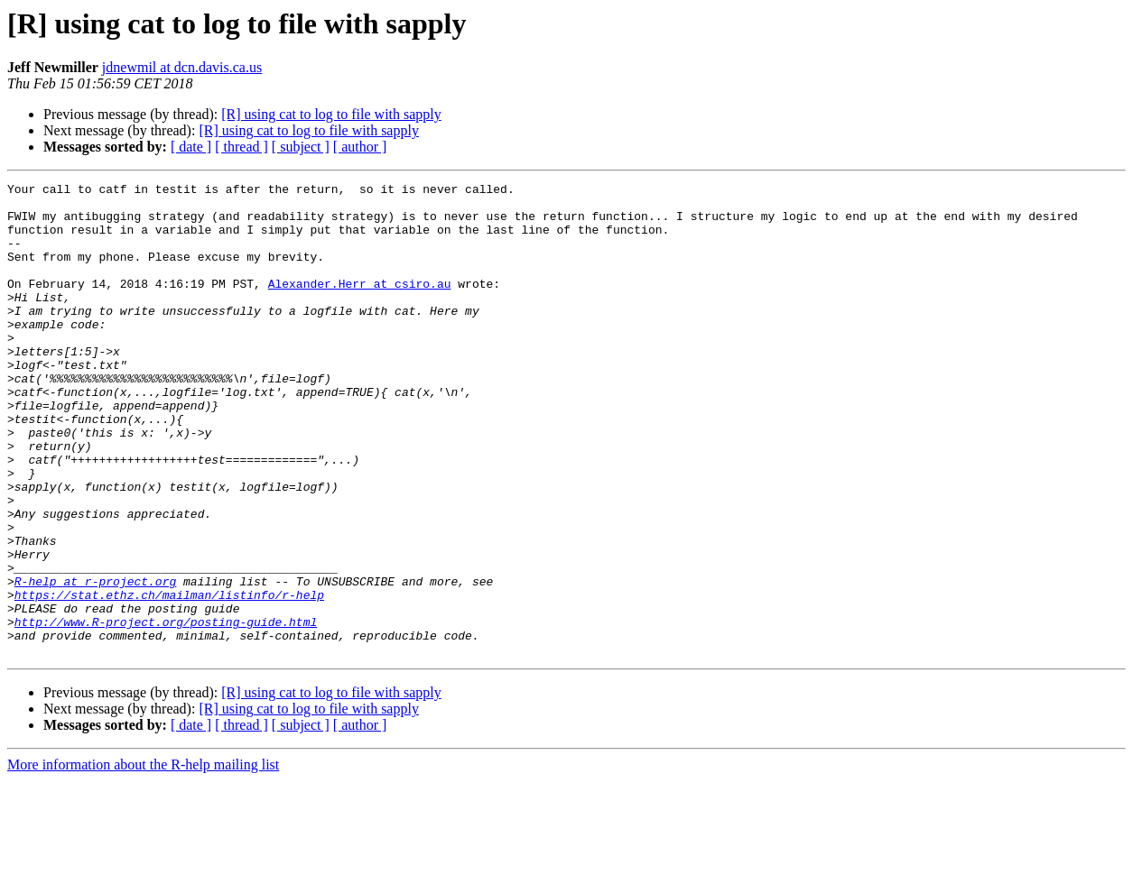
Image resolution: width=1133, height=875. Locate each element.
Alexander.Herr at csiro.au (359, 305)
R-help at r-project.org (95, 662)
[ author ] (360, 146)
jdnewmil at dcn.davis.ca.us (182, 67)
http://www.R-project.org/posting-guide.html (165, 711)
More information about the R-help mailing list (143, 859)
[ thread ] (241, 146)
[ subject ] (301, 146)
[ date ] (191, 146)
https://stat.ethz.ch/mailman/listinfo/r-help (169, 678)
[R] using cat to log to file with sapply (331, 114)
